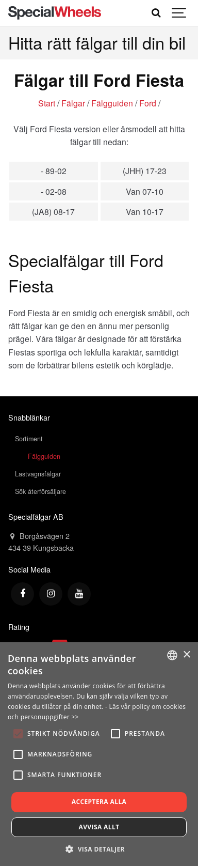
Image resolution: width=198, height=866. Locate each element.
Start (46, 103)
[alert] (99, 754)
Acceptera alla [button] (99, 801)
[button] (99, 849)
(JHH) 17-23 (145, 170)
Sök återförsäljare (40, 491)
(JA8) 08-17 (53, 211)
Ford (147, 103)
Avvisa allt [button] (98, 827)
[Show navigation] (179, 13)
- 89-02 (54, 170)
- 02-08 (54, 191)
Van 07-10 (144, 191)
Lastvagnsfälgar (38, 473)
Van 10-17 (144, 211)
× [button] (186, 655)
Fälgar (73, 103)
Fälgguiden (112, 103)
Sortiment (29, 438)
